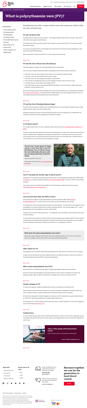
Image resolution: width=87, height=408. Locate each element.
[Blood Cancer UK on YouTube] (17, 383)
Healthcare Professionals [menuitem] (59, 2)
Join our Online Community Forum (72, 339)
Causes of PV (7, 47)
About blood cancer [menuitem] (36, 6)
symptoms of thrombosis (32, 92)
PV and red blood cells (9, 30)
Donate (81, 6)
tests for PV (41, 303)
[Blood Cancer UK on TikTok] (25, 383)
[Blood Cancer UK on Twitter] (13, 383)
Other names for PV (8, 45)
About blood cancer (7, 9)
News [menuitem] (67, 2)
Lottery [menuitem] (20, 378)
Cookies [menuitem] (24, 393)
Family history (7, 52)
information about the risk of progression (34, 187)
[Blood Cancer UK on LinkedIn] (21, 383)
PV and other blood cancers (11, 40)
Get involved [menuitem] (58, 6)
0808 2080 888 (81, 2)
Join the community (48, 384)
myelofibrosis (27, 179)
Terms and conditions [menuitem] (8, 393)
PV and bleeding (7, 35)
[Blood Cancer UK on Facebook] (5, 383)
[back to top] (26, 60)
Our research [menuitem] (68, 6)
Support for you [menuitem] (48, 6)
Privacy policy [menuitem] (17, 393)
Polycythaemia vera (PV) (18, 9)
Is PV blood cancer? (8, 37)
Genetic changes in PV (9, 50)
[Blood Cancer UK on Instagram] (9, 383)
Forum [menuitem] (51, 2)
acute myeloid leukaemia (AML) (56, 179)
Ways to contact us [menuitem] (8, 378)
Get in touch (46, 374)
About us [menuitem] (71, 2)
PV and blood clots (8, 32)
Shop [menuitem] (74, 2)
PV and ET (6, 42)
